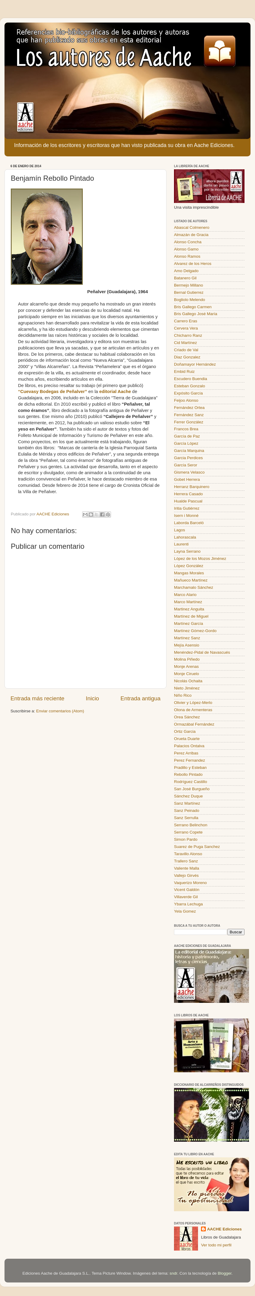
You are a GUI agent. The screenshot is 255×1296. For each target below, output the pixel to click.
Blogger (225, 1273)
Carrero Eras (185, 321)
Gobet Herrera (187, 479)
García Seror (185, 465)
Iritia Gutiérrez (187, 508)
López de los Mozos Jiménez (200, 558)
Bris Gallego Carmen (193, 307)
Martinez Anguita (189, 609)
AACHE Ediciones (224, 1229)
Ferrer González (188, 422)
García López (186, 443)
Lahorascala (185, 537)
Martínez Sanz (187, 638)
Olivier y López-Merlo (193, 702)
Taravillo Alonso (188, 854)
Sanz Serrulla (186, 817)
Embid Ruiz (184, 371)
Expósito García (188, 393)
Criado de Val (186, 350)
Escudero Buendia (190, 378)
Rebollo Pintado (188, 774)
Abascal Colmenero (191, 227)
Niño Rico (183, 695)
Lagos (179, 530)
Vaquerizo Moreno (190, 882)
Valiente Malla (186, 868)
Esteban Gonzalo (189, 386)
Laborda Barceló (189, 523)
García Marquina (189, 450)
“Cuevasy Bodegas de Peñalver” (52, 391)
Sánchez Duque (188, 796)
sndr (173, 1273)
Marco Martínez (188, 602)
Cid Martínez (185, 342)
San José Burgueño (192, 789)
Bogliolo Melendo (189, 299)
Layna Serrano (187, 551)
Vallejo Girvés (186, 875)
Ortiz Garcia (185, 731)
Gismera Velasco (189, 472)
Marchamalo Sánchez (193, 587)
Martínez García (188, 623)
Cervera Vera (186, 328)
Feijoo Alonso (186, 400)
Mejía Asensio (186, 645)
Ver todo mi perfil (216, 1245)
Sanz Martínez (187, 803)
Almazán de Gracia (191, 234)
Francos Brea (186, 429)
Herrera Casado (188, 494)
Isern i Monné (186, 515)
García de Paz (187, 436)
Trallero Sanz (186, 861)
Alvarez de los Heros (193, 263)
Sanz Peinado (186, 810)
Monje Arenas (186, 666)
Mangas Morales (189, 573)
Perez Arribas (186, 753)
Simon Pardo (185, 839)
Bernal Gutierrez (188, 292)
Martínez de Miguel (191, 616)
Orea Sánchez (187, 717)
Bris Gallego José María (195, 314)
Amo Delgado (186, 271)
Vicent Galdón (187, 889)
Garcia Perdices (188, 458)
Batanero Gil (185, 278)
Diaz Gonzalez (187, 357)
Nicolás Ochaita (188, 681)
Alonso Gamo (186, 249)
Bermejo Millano (188, 285)
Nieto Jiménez (187, 688)
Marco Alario (185, 594)
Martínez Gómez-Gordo (195, 630)
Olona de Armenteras (193, 710)
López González (188, 566)
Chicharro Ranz (188, 335)
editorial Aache (115, 391)
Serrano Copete (188, 832)
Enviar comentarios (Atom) (60, 711)
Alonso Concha (188, 242)
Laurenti (181, 544)
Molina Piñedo (187, 659)
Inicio (92, 698)
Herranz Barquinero (191, 486)
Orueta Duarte (187, 738)
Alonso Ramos (187, 256)
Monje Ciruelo (186, 673)
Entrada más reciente (37, 698)
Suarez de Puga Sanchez (197, 846)
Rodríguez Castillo (190, 781)
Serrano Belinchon (190, 825)
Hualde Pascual (188, 501)
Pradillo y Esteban (190, 767)
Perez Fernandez (189, 760)
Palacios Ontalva (189, 746)
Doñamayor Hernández (195, 364)
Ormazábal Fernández (194, 724)
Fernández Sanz (189, 415)
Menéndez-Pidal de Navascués (202, 652)
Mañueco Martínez (191, 580)
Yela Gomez (185, 911)
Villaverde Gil (186, 897)
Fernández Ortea (189, 407)
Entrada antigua (140, 698)
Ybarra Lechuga (188, 904)
